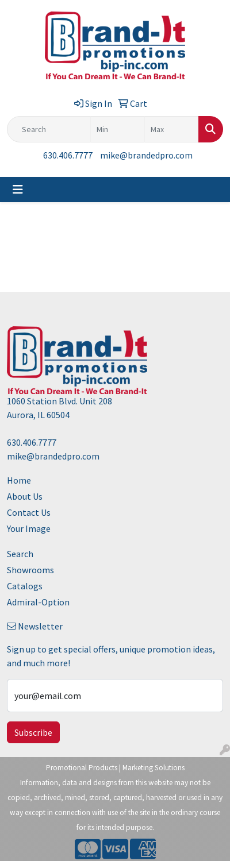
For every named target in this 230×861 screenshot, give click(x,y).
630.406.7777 (68, 155)
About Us (25, 496)
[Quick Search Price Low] (117, 129)
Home (19, 480)
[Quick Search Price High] (171, 129)
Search (20, 553)
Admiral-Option (38, 602)
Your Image (29, 528)
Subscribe (33, 732)
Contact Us (29, 512)
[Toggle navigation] (18, 190)
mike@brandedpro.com (146, 155)
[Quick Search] (49, 129)
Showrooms (30, 570)
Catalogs (25, 586)
